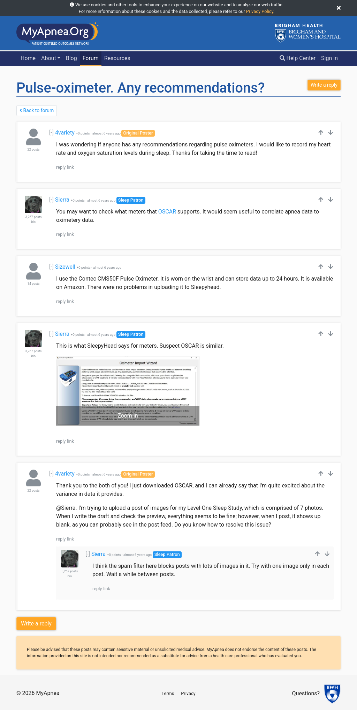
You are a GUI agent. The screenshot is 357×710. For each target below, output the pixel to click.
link (70, 167)
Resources (117, 58)
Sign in (329, 58)
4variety (65, 132)
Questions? (306, 693)
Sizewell (65, 266)
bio (33, 222)
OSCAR (167, 211)
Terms (167, 693)
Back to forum (37, 110)
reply (61, 167)
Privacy (188, 693)
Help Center (298, 58)
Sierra (62, 199)
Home (28, 58)
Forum (91, 58)
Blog (71, 58)
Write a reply (36, 623)
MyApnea (47, 693)
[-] (51, 132)
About (48, 58)
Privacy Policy (259, 11)
